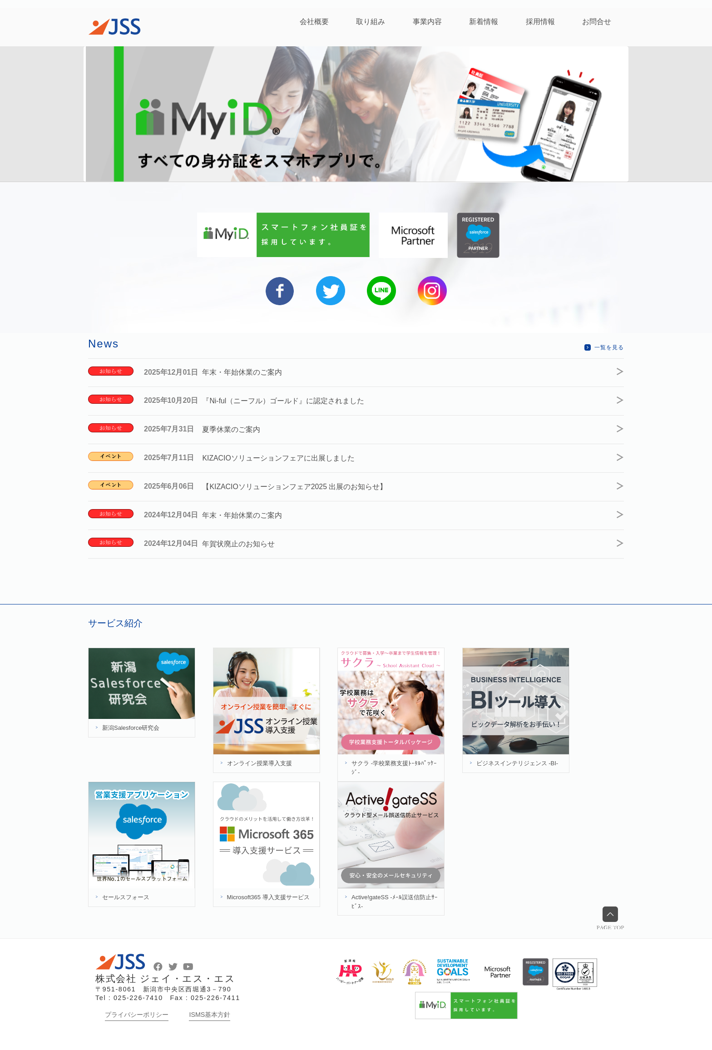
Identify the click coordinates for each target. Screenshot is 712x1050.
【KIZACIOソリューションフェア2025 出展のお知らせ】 (298, 485)
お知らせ (111, 371)
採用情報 (540, 21)
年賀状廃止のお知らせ (242, 541)
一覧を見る (609, 348)
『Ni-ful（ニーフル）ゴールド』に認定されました (287, 400)
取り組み (370, 21)
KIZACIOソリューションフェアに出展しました (282, 457)
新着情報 (483, 21)
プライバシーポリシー (136, 1011)
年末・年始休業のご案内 (246, 372)
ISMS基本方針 (209, 1011)
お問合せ (596, 21)
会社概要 (314, 21)
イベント (111, 455)
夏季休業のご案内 (235, 428)
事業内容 (427, 21)
